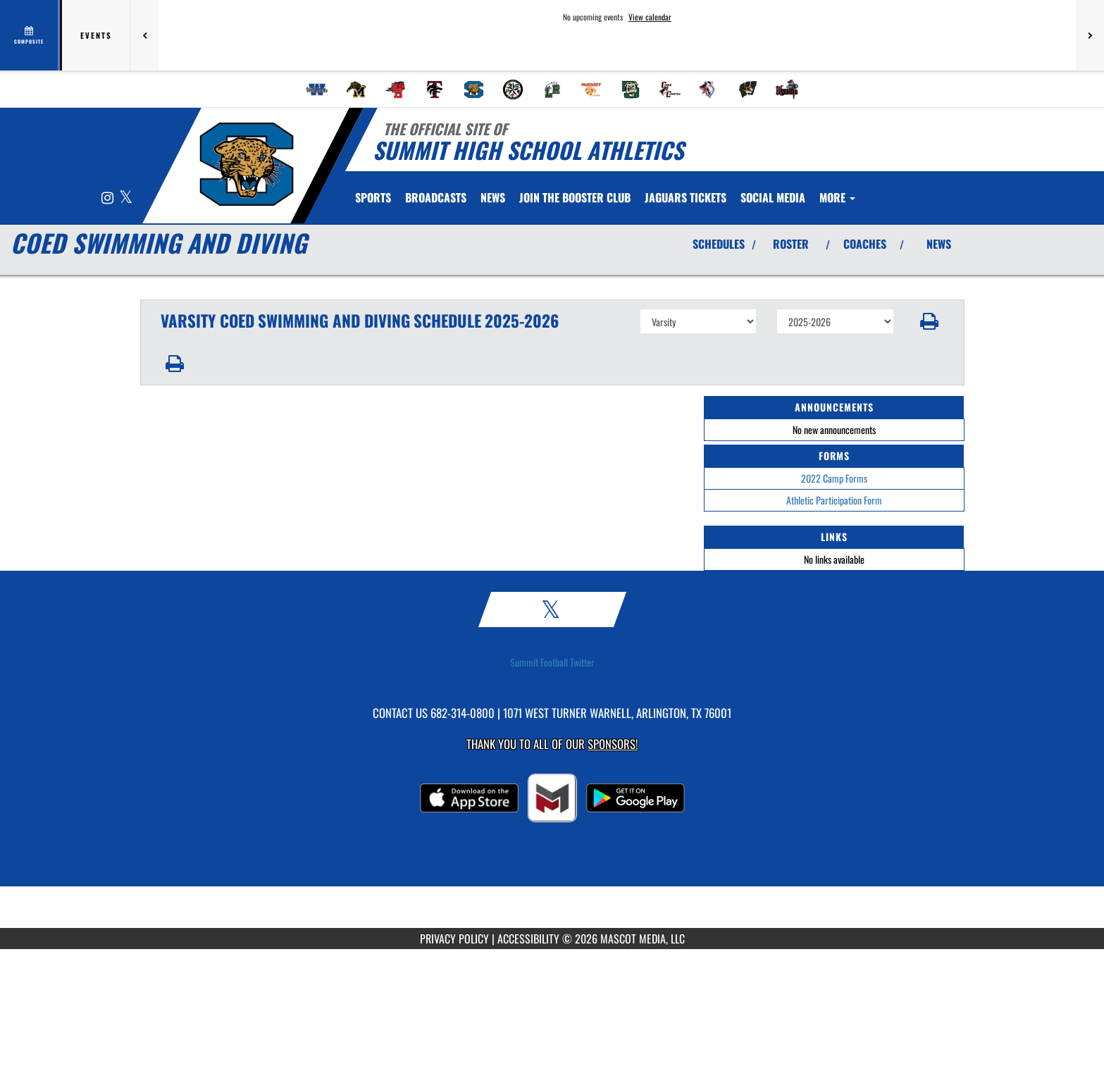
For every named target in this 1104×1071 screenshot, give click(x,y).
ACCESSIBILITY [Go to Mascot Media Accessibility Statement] (528, 938)
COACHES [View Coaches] (864, 244)
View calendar (649, 17)
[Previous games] (144, 35)
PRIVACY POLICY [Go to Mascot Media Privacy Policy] (454, 938)
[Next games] (1090, 35)
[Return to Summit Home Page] (246, 164)
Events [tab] (96, 35)
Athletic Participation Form (834, 500)
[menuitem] (317, 89)
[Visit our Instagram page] (108, 198)
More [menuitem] (837, 197)
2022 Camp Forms (834, 478)
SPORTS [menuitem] (373, 197)
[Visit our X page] (125, 198)
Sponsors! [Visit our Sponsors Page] (613, 744)
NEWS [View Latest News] (938, 244)
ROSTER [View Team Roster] (791, 244)
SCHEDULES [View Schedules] (719, 244)
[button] (929, 321)
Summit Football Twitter (552, 662)
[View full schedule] (30, 35)
